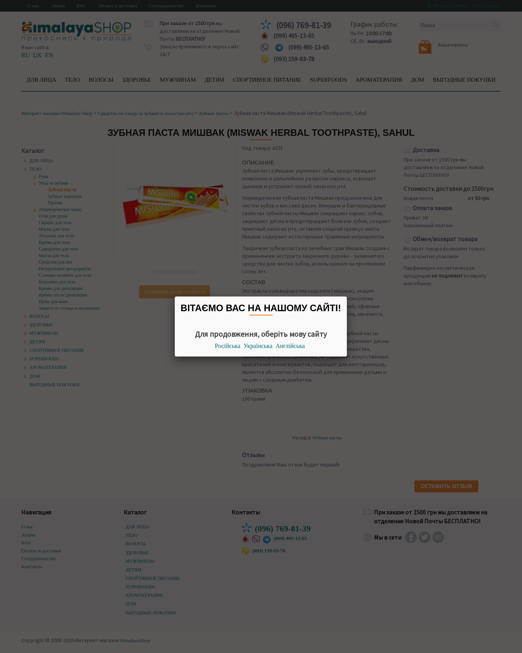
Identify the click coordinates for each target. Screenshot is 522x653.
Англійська (290, 346)
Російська (228, 346)
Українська (258, 346)
